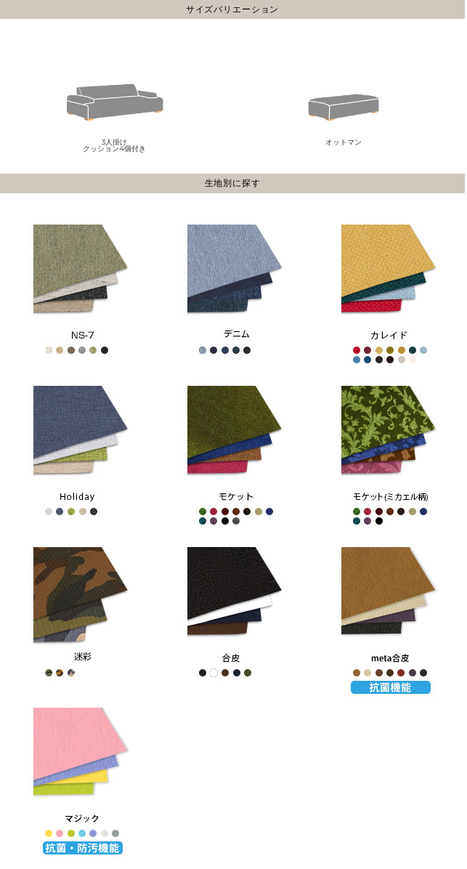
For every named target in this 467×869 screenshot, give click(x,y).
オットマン (343, 103)
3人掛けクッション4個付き (115, 107)
